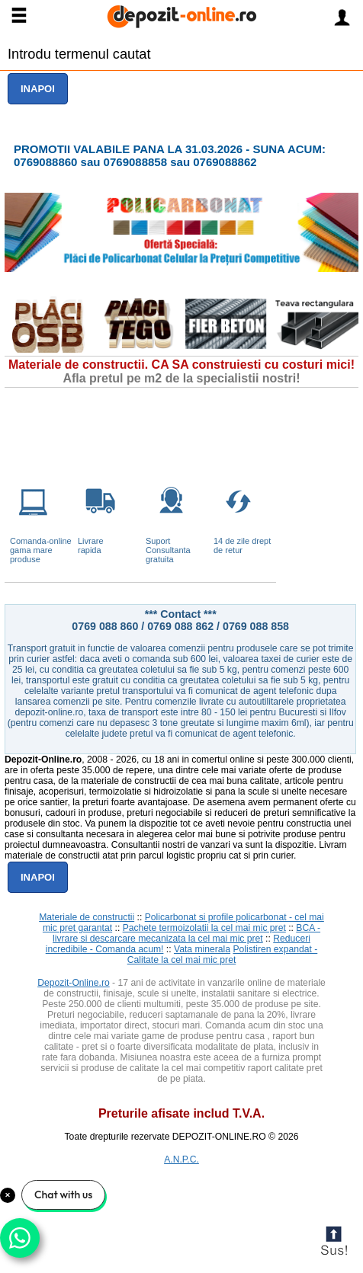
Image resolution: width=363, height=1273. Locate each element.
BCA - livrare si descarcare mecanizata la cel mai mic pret (186, 933)
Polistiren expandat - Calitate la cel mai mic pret (222, 954)
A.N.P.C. (181, 1159)
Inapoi (38, 88)
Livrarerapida (91, 545)
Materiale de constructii (86, 917)
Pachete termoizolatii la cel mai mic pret (204, 928)
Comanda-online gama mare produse (41, 550)
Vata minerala (202, 949)
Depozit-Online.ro (73, 982)
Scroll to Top (333, 1243)
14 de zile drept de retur (242, 545)
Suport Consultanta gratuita (168, 550)
